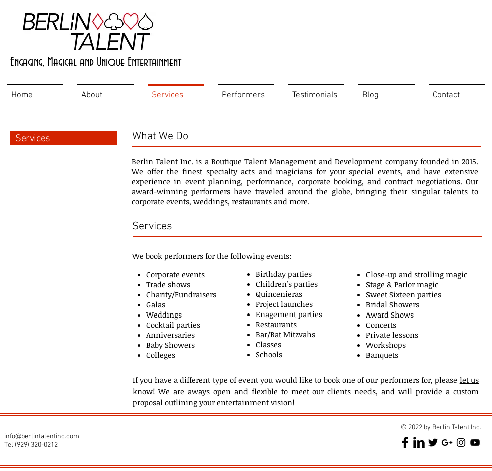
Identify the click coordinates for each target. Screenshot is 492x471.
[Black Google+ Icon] (447, 442)
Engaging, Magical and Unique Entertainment (95, 62)
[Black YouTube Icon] (475, 442)
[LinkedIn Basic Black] (419, 442)
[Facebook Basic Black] (405, 442)
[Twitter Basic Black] (433, 442)
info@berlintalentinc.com (41, 436)
